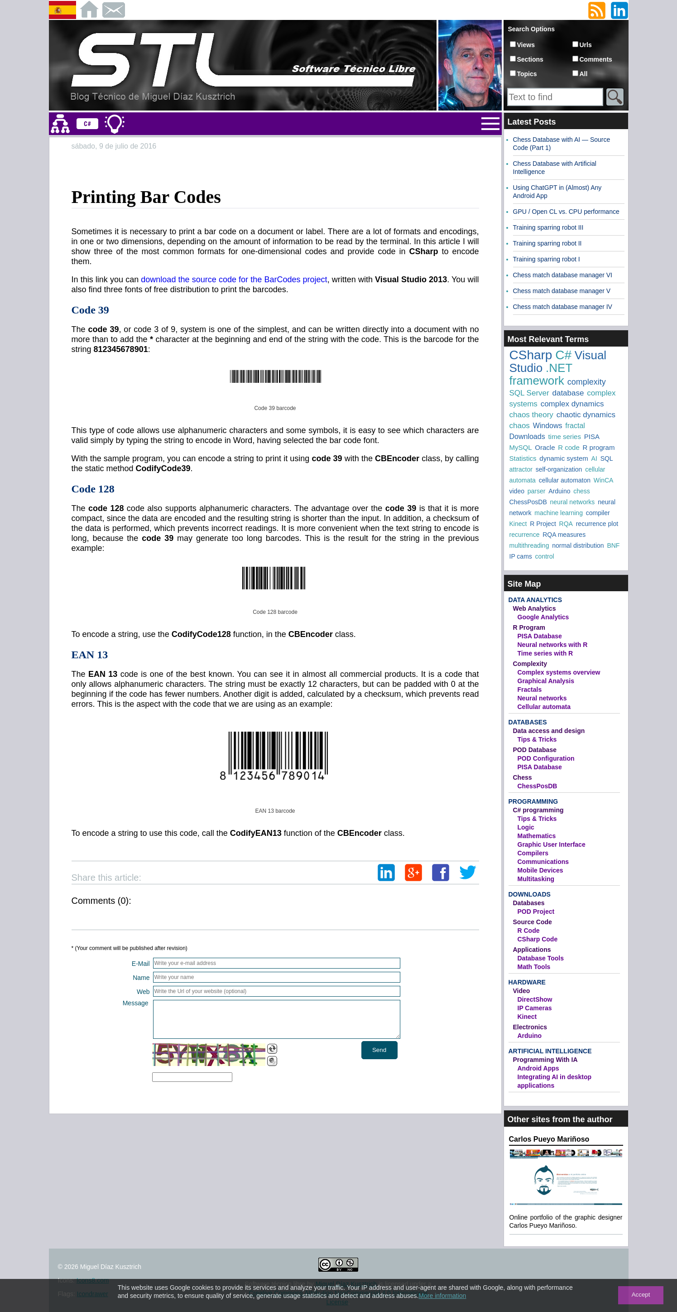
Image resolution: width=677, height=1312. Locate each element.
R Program (529, 627)
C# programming (538, 810)
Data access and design (549, 730)
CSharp (530, 355)
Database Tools (541, 958)
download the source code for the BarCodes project (234, 279)
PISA (592, 436)
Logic (526, 827)
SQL (606, 458)
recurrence (524, 534)
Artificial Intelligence (550, 1051)
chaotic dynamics (586, 414)
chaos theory (531, 414)
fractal (575, 425)
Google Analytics (543, 617)
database (568, 393)
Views (526, 44)
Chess (522, 777)
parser (537, 491)
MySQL (520, 447)
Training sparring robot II (547, 243)
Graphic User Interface (552, 844)
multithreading (529, 545)
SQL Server (529, 393)
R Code (529, 930)
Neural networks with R (553, 644)
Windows (547, 425)
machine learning (558, 512)
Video (521, 990)
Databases (528, 722)
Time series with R (545, 653)
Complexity (530, 663)
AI (594, 458)
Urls (586, 44)
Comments (596, 59)
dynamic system (563, 458)
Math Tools (534, 966)
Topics (527, 73)
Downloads (527, 436)
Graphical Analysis (546, 681)
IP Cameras (535, 1008)
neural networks (572, 502)
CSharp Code (538, 939)
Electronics (530, 1027)
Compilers (533, 853)
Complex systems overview (559, 672)
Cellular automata (544, 706)
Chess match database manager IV (562, 306)
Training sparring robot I (546, 259)
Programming (533, 801)
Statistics (523, 458)
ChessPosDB (528, 502)
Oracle (545, 447)
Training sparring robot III (548, 227)
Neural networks (542, 698)
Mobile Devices (540, 870)
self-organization (559, 469)
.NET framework (540, 374)
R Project (543, 523)
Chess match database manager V (562, 290)
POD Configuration (546, 758)
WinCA (604, 480)
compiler (598, 512)
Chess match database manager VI (562, 275)
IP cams (520, 556)
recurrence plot (597, 523)
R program (599, 447)
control (544, 556)
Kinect (518, 523)
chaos (519, 425)
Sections (530, 59)
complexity (586, 381)
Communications (543, 861)
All (584, 73)
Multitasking (536, 879)
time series (564, 436)
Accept (641, 1294)
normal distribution (578, 545)
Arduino (559, 491)
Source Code (532, 922)
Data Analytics (535, 599)
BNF (613, 545)
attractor (521, 469)
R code (569, 447)
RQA (566, 523)
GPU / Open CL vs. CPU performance (566, 211)
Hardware (527, 982)
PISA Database (540, 636)
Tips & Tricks (537, 739)
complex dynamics (572, 404)
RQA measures (564, 534)
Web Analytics (534, 608)
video (516, 491)
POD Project (536, 911)
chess (581, 491)
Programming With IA (545, 1059)
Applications (532, 949)
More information (442, 1295)
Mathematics (537, 835)
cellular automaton (565, 480)
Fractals (530, 689)
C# (563, 355)
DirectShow (535, 999)
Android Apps (538, 1068)
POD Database (535, 749)
